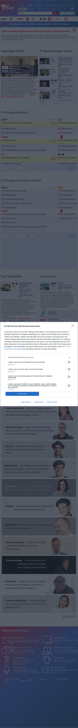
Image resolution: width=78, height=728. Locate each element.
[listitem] (39, 357)
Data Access (38, 402)
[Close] (73, 326)
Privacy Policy (52, 402)
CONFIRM (22, 394)
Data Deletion (26, 402)
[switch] (68, 362)
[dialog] (39, 364)
